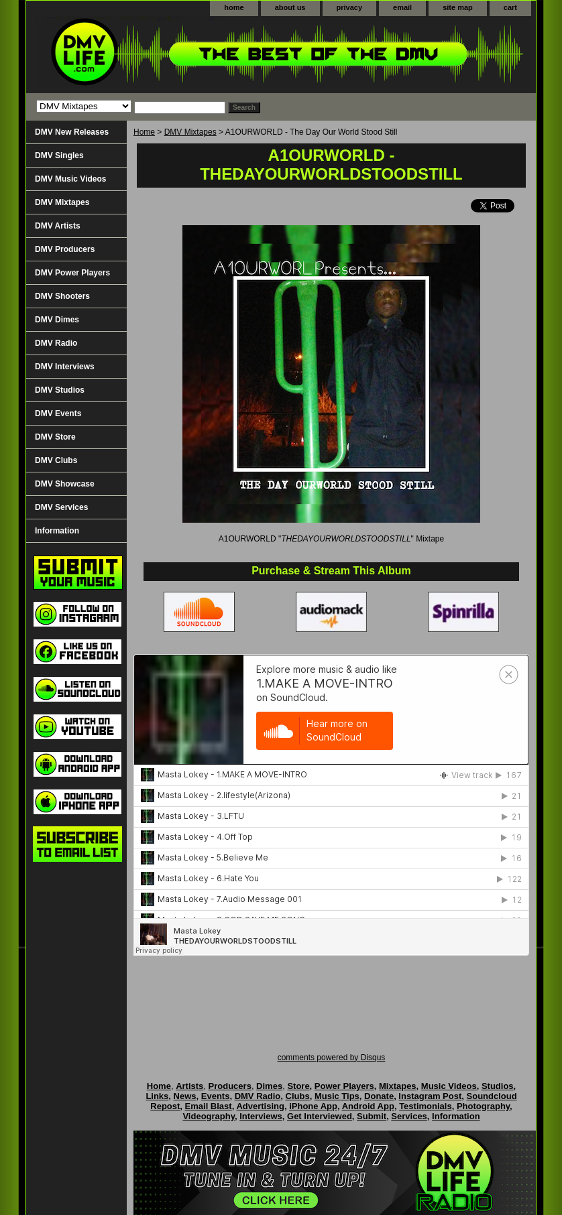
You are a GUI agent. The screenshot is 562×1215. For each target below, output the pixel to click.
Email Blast (208, 1106)
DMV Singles (59, 155)
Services (409, 1116)
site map (458, 7)
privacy (350, 7)
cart (510, 7)
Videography (208, 1116)
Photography (483, 1106)
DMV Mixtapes (190, 132)
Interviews (260, 1116)
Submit (371, 1116)
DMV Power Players (72, 272)
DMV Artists (57, 226)
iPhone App (313, 1106)
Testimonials (425, 1106)
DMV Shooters (62, 296)
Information (57, 530)
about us (290, 7)
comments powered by (332, 1057)
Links (157, 1096)
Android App (368, 1106)
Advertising (260, 1106)
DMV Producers (65, 249)
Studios (498, 1086)
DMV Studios (60, 390)
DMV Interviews (65, 366)
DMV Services (61, 507)
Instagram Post (429, 1096)
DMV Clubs (56, 460)
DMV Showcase (65, 484)
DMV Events (58, 413)
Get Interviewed (319, 1116)
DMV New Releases (72, 132)
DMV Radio (56, 343)
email (402, 7)
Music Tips (337, 1096)
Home (144, 132)
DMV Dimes (57, 319)
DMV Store (55, 437)
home (233, 7)
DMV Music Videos (70, 179)
